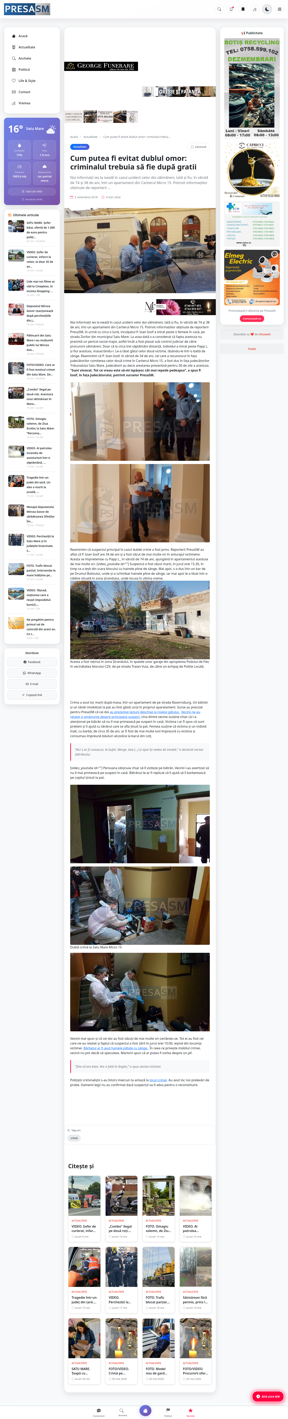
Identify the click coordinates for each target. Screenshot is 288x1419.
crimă (74, 1145)
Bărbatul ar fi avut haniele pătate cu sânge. (116, 1055)
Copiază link (32, 695)
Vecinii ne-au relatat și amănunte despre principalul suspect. (135, 721)
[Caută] (219, 9)
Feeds (252, 349)
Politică (20, 69)
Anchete (21, 58)
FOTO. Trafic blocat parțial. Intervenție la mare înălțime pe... (41, 570)
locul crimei (158, 1087)
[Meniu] (279, 9)
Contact (20, 92)
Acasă (19, 36)
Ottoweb (264, 334)
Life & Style (23, 80)
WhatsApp (32, 673)
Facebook (32, 662)
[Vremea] (254, 9)
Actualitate (23, 47)
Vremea (20, 103)
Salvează (198, 147)
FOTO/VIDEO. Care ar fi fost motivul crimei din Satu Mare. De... (41, 369)
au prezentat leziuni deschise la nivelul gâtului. (145, 719)
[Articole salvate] (243, 9)
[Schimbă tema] (267, 9)
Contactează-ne (252, 318)
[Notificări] (231, 9)
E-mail (32, 684)
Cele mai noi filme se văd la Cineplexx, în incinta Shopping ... (41, 286)
